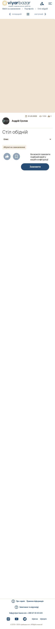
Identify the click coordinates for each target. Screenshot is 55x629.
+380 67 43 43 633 (35, 613)
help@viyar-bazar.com (18, 613)
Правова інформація (35, 601)
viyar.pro (43, 619)
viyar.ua (35, 619)
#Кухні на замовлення (14, 147)
